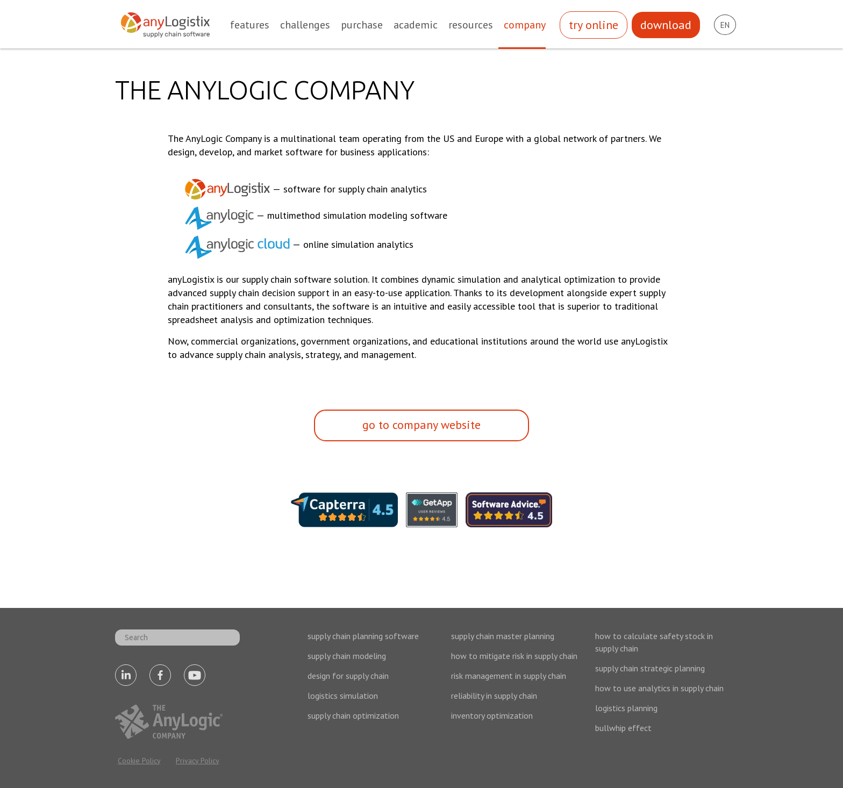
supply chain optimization (353, 715)
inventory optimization (492, 715)
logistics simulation (343, 695)
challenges (305, 25)
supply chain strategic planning (650, 668)
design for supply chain (348, 675)
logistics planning (626, 708)
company (525, 25)
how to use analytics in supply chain (659, 688)
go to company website (421, 424)
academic (416, 25)
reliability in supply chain (494, 695)
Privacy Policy (197, 760)
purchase (362, 25)
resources (470, 25)
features (249, 25)
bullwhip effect (623, 727)
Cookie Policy (139, 760)
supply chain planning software (363, 636)
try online (593, 24)
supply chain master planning (502, 636)
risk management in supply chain (508, 675)
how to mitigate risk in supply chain (514, 655)
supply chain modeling (347, 655)
